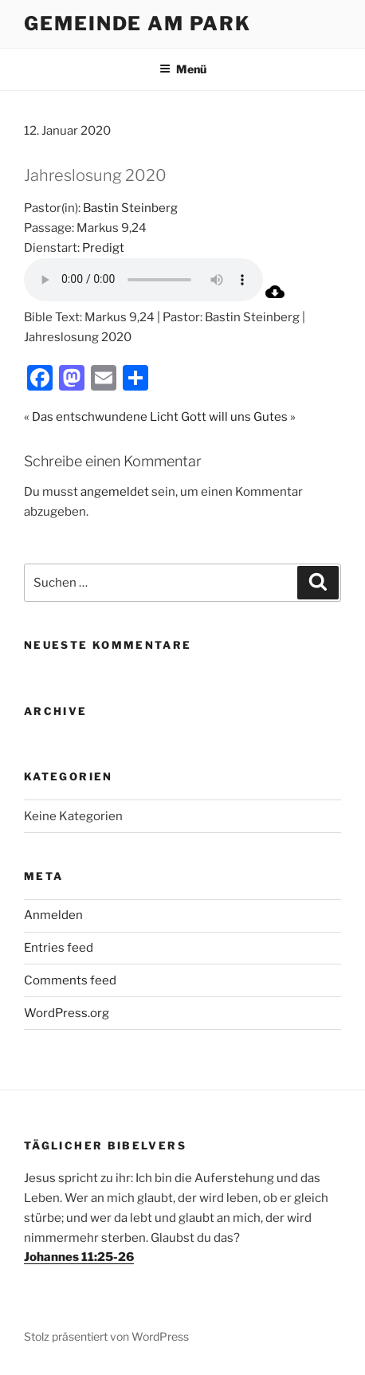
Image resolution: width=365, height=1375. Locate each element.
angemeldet (114, 492)
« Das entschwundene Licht (101, 417)
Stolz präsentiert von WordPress (106, 1336)
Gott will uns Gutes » (238, 417)
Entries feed (58, 948)
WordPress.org (66, 1013)
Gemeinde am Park (137, 23)
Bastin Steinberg (130, 208)
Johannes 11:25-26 (79, 1257)
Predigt (103, 248)
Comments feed (70, 980)
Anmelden (53, 915)
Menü (182, 69)
